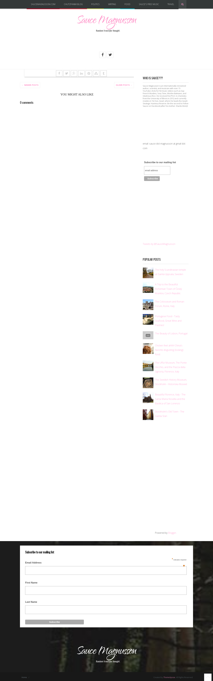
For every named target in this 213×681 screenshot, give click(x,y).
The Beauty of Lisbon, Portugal (171, 333)
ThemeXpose (169, 675)
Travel (170, 4)
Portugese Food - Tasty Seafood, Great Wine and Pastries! (168, 320)
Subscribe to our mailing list (160, 162)
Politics (95, 4)
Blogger (172, 532)
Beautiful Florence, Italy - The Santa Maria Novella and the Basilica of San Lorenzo (170, 398)
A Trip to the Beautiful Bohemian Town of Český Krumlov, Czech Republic (168, 288)
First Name (31, 582)
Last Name (31, 601)
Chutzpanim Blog (73, 4)
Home (24, 675)
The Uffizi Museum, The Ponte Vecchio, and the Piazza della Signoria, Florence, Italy (171, 367)
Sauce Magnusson (106, 21)
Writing (112, 4)
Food (127, 4)
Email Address (105, 563)
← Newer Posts (30, 84)
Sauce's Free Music (149, 4)
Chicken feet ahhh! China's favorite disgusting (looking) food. (169, 350)
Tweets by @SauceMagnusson (159, 243)
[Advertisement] (106, 43)
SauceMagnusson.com (43, 4)
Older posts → (124, 84)
